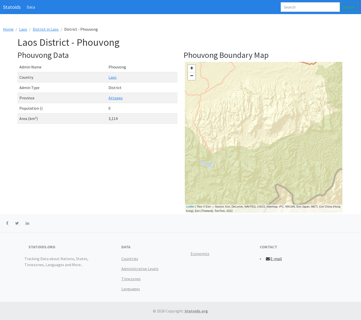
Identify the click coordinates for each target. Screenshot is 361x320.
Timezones (131, 278)
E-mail (273, 258)
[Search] (310, 7)
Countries (129, 258)
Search (349, 7)
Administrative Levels (140, 268)
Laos (23, 29)
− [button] (191, 76)
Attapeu (116, 97)
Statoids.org (196, 310)
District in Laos (46, 29)
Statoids (12, 7)
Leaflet (190, 206)
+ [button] (191, 68)
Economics (200, 253)
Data (31, 7)
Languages (130, 288)
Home (8, 29)
